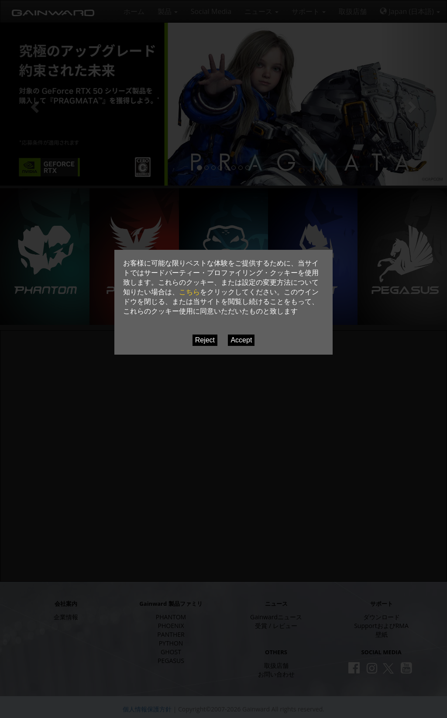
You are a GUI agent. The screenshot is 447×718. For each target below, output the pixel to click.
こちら (189, 292)
